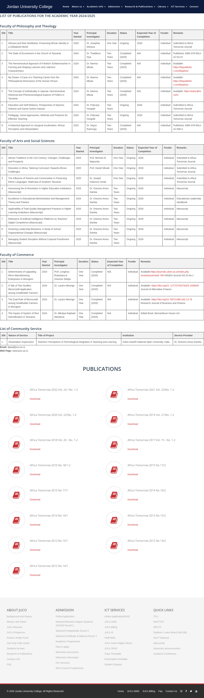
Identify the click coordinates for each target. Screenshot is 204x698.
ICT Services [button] (179, 6)
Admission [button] (115, 6)
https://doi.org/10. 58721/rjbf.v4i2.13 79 (171, 299)
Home (66, 6)
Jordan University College (29, 6)
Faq (160, 691)
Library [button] (163, 6)
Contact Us (171, 691)
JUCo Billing (149, 691)
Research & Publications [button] (140, 6)
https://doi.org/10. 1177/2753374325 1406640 (175, 285)
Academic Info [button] (96, 6)
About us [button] (78, 6)
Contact (194, 6)
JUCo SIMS (133, 691)
